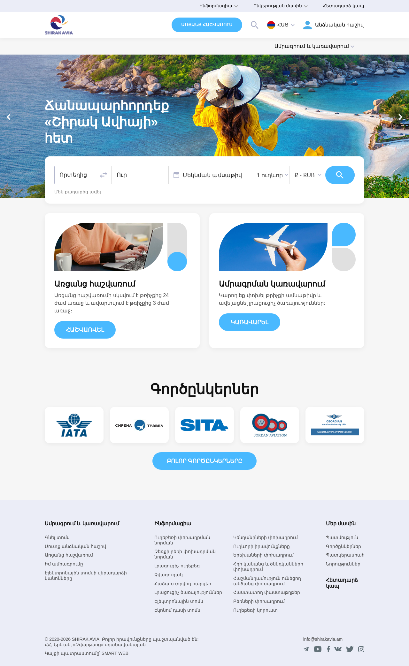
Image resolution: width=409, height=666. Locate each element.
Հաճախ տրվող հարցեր (182, 583)
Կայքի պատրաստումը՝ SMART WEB (86, 653)
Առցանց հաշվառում (207, 24)
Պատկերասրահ (345, 554)
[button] (400, 117)
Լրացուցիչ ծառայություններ (188, 592)
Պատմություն (342, 537)
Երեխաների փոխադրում (263, 554)
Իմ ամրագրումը (64, 563)
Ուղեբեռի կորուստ (255, 610)
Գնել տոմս (57, 537)
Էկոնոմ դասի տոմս (177, 610)
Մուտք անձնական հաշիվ (75, 546)
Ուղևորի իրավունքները (261, 546)
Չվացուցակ (168, 574)
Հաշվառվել (85, 330)
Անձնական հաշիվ (339, 24)
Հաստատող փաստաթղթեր (266, 592)
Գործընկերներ (343, 546)
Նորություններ (343, 563)
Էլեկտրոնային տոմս (178, 601)
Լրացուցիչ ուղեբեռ (177, 565)
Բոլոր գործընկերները (204, 461)
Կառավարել (249, 322)
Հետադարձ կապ (343, 5)
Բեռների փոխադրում (259, 601)
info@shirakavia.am (323, 639)
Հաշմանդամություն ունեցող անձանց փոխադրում (267, 581)
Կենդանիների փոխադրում (265, 537)
